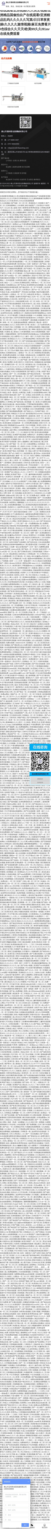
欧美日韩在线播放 (24, 640)
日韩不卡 (27, 963)
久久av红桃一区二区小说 (30, 790)
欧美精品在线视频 (11, 467)
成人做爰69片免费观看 (11, 458)
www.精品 (11, 479)
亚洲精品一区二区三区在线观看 (12, 1038)
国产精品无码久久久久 (24, 657)
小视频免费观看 (10, 334)
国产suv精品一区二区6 (13, 276)
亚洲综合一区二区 (7, 1152)
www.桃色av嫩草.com (17, 673)
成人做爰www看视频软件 (20, 222)
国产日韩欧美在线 (24, 551)
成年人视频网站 (24, 442)
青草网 (20, 1029)
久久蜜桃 (29, 891)
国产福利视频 (13, 802)
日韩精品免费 (45, 208)
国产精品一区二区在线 (30, 549)
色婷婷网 (37, 1108)
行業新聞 (16, 173)
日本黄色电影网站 (29, 339)
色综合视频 (20, 1295)
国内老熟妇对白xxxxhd (30, 1304)
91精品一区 (45, 881)
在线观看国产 (19, 713)
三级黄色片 (28, 1344)
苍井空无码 (4, 998)
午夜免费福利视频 (28, 224)
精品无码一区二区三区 (32, 215)
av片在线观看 (21, 1386)
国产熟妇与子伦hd (27, 1173)
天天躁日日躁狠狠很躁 (35, 1019)
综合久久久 (42, 984)
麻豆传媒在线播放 (33, 311)
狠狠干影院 (37, 238)
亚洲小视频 (36, 902)
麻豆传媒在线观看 (29, 1117)
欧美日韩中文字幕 (23, 325)
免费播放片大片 (43, 1384)
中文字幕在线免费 (7, 682)
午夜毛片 (14, 1010)
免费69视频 (12, 357)
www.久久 (36, 1410)
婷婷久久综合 (26, 446)
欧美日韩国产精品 (9, 451)
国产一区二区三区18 (10, 1281)
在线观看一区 (14, 446)
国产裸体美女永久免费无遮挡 (22, 645)
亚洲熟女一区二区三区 (32, 998)
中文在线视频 (19, 968)
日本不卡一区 (32, 472)
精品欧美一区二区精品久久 (21, 390)
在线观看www (11, 285)
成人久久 (41, 446)
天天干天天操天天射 (12, 816)
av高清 (35, 923)
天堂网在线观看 (7, 1433)
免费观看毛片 (34, 659)
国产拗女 (40, 867)
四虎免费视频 (17, 725)
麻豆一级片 (30, 336)
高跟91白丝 (7, 1169)
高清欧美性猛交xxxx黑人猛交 (35, 785)
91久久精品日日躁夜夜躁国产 (31, 346)
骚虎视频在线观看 (43, 437)
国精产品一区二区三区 (42, 657)
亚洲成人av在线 (39, 792)
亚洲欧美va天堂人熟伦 (36, 516)
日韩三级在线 (31, 381)
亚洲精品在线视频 (19, 311)
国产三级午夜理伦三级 (22, 329)
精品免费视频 (5, 1131)
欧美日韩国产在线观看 (8, 442)
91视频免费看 (10, 1279)
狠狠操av (19, 369)
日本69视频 (7, 781)
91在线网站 (28, 1456)
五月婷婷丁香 (18, 703)
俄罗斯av (8, 1064)
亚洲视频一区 (37, 1003)
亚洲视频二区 (11, 872)
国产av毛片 (12, 1349)
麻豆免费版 (38, 1197)
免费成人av (17, 224)
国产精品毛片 (45, 1428)
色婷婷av (24, 1078)
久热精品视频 (11, 874)
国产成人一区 (8, 1127)
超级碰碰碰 (15, 1131)
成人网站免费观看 (7, 1316)
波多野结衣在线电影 (8, 893)
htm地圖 (24, 186)
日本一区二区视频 (25, 603)
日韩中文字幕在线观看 (22, 664)
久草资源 (3, 1323)
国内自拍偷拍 (17, 463)
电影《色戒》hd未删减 (20, 409)
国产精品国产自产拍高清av (19, 1220)
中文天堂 (3, 750)
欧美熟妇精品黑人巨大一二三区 (35, 369)
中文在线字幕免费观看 (30, 820)
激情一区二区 (8, 322)
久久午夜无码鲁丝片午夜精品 (38, 573)
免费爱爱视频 (22, 1391)
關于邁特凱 (5, 158)
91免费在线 (42, 1057)
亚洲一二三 (15, 432)
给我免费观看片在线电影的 (37, 853)
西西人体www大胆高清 (13, 563)
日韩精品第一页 (33, 554)
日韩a (32, 1031)
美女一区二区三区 (40, 1513)
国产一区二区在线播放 (17, 1159)
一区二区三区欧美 (35, 694)
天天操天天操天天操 (40, 713)
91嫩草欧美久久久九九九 (19, 1368)
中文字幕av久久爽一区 (34, 855)
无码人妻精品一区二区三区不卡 (14, 1141)
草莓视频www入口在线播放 (32, 565)
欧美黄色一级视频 (37, 912)
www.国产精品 (40, 615)
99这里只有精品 (6, 435)
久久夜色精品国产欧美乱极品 (14, 1356)
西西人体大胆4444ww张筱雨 (34, 991)
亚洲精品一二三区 (34, 699)
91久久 (40, 1333)
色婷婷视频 (21, 893)
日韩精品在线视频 (27, 884)
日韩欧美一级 (26, 1131)
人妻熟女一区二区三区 (13, 290)
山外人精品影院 (10, 601)
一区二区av (34, 428)
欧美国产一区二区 (39, 236)
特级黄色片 (32, 231)
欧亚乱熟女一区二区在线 (31, 306)
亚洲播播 (11, 729)
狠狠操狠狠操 (20, 986)
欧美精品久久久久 (14, 339)
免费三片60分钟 (26, 233)
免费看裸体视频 (35, 937)
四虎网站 (23, 1403)
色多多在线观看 (17, 226)
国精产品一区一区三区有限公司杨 (20, 612)
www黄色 (3, 612)
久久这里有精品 (32, 1349)
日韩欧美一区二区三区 (20, 1057)
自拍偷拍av (18, 587)
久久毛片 (33, 886)
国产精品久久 (35, 1492)
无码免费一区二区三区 (22, 477)
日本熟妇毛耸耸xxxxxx (30, 734)
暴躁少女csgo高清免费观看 (16, 589)
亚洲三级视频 (46, 1262)
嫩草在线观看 (45, 1021)
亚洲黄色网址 (5, 916)
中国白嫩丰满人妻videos (39, 460)
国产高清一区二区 (27, 671)
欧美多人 (38, 294)
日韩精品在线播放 (18, 1080)
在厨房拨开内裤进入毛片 (18, 388)
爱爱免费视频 (46, 1101)
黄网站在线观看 (34, 327)
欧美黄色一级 (42, 243)
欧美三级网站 (41, 224)
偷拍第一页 (28, 1092)
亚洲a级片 (45, 699)
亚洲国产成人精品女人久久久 (15, 472)
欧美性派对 (17, 565)
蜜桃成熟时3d (46, 311)
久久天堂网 (38, 1351)
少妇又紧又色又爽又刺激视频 (12, 1347)
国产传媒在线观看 (7, 818)
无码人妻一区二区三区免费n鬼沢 (27, 495)
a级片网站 (13, 430)
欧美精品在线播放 (21, 594)
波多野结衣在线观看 (35, 388)
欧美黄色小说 (27, 240)
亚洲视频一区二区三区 (40, 1442)
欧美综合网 (41, 339)
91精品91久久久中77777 (35, 418)
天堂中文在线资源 (7, 575)
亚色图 (9, 1323)
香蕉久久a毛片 (45, 1045)
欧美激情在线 (27, 238)
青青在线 (11, 528)
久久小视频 (34, 1061)
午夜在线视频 (9, 1410)
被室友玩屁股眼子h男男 (9, 1045)
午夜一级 (32, 825)
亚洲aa (42, 1487)
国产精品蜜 (13, 603)
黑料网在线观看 (29, 596)
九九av (7, 208)
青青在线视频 (8, 1223)
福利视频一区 (42, 1171)
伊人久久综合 (8, 970)
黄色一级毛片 (23, 659)
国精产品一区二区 (35, 832)
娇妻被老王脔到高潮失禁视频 (11, 1117)
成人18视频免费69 (20, 212)
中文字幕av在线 (23, 229)
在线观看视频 (10, 1421)
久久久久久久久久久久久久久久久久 (21, 343)
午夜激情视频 (12, 972)
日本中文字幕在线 (31, 605)
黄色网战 (6, 624)
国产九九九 (29, 970)
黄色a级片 (25, 1321)
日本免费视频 (45, 1080)
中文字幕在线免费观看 (13, 304)
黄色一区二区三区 (22, 1061)
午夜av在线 (39, 217)
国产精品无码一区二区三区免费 (31, 287)
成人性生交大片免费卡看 (22, 1017)
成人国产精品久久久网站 (42, 879)
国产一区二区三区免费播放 (37, 1389)
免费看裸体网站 (14, 584)
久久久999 (29, 1122)
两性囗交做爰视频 (9, 757)
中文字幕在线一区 (19, 556)
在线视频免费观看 (27, 916)
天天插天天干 (10, 406)
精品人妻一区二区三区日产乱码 (35, 271)
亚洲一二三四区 (12, 1414)
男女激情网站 (42, 1293)
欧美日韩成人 (27, 598)
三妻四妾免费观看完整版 (10, 1103)
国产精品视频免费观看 (14, 411)
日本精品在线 (38, 638)
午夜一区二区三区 (32, 823)
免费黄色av (23, 837)
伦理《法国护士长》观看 (30, 650)
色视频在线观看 (7, 498)
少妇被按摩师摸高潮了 (8, 937)
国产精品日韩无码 (34, 1157)
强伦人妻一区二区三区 (31, 881)
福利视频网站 (32, 488)
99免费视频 (18, 271)
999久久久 (4, 720)
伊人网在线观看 (36, 1115)
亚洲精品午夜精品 (14, 598)
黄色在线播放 (37, 619)
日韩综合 (15, 1442)
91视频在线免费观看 (31, 961)
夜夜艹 (42, 1407)
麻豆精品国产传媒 (7, 664)
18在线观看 (21, 1124)
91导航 (26, 996)
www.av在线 (16, 549)
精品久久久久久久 (7, 963)
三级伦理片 (32, 1181)
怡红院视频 (16, 1190)
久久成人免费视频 (36, 1010)
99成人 (5, 1403)
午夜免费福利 (36, 725)
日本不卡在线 (37, 219)
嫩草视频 (46, 1017)
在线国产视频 (10, 792)
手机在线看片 (34, 465)
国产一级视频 (44, 1314)
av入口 (13, 325)
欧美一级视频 (5, 474)
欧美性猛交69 (23, 1428)
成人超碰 (14, 208)
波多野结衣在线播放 (36, 1143)
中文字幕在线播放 (11, 837)
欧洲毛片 (9, 477)
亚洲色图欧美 (45, 533)
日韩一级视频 (10, 297)
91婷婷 (23, 573)
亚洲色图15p (34, 1510)
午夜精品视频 (8, 1014)
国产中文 (46, 935)
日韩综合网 (7, 1176)
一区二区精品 (16, 306)
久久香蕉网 (35, 851)
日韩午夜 (47, 565)
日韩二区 (12, 692)
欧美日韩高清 (10, 488)
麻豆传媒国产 (30, 205)
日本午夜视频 (30, 425)
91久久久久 (44, 222)
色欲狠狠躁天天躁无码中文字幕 (24, 1050)
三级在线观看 (35, 617)
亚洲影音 (17, 1021)
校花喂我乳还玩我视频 (35, 285)
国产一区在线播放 (44, 498)
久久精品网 (29, 1209)
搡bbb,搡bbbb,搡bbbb (40, 1047)
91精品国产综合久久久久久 (36, 1316)
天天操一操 (22, 1164)
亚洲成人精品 (11, 1029)
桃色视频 (34, 320)
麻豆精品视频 (18, 844)
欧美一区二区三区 (24, 804)
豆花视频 (41, 535)
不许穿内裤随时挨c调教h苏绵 (12, 989)
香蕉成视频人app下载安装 (12, 596)
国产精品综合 (45, 951)
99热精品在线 (30, 355)
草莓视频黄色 (18, 1202)
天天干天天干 (8, 512)
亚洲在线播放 (27, 570)
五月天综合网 (42, 1176)
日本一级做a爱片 (25, 561)
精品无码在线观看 (29, 243)
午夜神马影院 (8, 1244)
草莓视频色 (36, 636)
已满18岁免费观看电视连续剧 (23, 615)
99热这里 (30, 294)
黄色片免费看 (8, 362)
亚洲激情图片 (33, 680)
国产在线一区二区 (29, 1082)
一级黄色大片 (42, 1082)
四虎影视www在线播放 (25, 1246)
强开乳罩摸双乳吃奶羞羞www (25, 318)
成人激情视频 (43, 231)
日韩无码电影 (37, 874)
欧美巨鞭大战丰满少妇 (8, 659)
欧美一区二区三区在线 (17, 720)
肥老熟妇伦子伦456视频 (29, 1445)
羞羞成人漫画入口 (39, 568)
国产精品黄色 (44, 390)
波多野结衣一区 (6, 631)
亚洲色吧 (44, 304)
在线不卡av (38, 1007)
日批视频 (19, 961)
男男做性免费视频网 (36, 1227)
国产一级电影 (11, 421)
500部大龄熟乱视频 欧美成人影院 (33, 905)
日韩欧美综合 (40, 343)
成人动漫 (36, 304)
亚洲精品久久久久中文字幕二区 (29, 872)
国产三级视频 (35, 827)
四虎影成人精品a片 (20, 1325)
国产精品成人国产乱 (13, 238)
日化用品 (16, 179)
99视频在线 (39, 362)
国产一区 (38, 1120)
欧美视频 (32, 1361)
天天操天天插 (14, 984)
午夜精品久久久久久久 (23, 236)
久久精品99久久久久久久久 (32, 1026)
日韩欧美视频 (44, 1321)
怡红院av (17, 1120)
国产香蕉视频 (27, 1309)
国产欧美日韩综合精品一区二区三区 (21, 591)
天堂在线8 (4, 453)
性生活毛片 (34, 652)
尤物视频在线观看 (27, 1244)
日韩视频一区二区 (21, 327)
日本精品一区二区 (39, 1272)
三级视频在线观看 (18, 806)
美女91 (2, 1033)
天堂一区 (17, 341)
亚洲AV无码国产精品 (23, 297)
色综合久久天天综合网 (24, 528)
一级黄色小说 (13, 898)
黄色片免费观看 (22, 1419)
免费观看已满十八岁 (38, 348)
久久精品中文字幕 (27, 432)
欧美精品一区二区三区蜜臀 (10, 760)
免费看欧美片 (29, 210)
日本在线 (38, 944)
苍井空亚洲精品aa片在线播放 (24, 1155)
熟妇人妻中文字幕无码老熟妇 (31, 350)
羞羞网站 (45, 1157)
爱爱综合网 (10, 862)
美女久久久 (13, 1171)
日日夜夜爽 (25, 886)
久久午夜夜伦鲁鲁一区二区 (27, 357)
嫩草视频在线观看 (35, 474)
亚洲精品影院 (25, 283)
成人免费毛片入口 (18, 336)
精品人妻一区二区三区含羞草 (38, 958)
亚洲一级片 (39, 678)
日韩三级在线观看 (24, 942)
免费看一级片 (45, 495)
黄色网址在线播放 (37, 1323)
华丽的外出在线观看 (35, 1164)
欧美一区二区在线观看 (19, 1361)
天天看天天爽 (32, 1169)
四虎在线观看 (14, 1262)
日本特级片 (42, 544)
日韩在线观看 (19, 879)
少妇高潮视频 (8, 437)
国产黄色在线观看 (30, 1162)
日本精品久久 (39, 1372)
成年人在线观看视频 (13, 820)
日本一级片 (34, 547)
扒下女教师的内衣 (18, 514)
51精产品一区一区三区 (14, 785)
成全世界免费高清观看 (40, 439)
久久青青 (40, 1106)
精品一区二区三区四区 (17, 397)
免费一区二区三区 (41, 989)
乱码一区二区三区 (39, 297)
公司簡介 (9, 160)
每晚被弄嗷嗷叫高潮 (31, 1475)
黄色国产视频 (24, 1281)
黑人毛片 (28, 713)
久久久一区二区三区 (41, 1248)
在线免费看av (32, 444)
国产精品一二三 (35, 280)
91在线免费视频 (15, 1426)
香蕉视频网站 (8, 830)
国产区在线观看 (30, 811)
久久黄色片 (4, 923)
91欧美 (5, 1461)
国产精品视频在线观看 (40, 1377)
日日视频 (35, 1195)
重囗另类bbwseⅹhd (28, 816)
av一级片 (9, 449)
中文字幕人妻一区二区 (35, 982)
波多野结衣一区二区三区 (18, 633)
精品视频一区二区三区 (27, 1171)
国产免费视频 (32, 1124)
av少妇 (44, 1452)
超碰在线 (32, 416)
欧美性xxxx (23, 467)
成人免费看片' (33, 1145)
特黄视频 (28, 879)
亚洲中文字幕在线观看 (38, 860)
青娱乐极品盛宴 (24, 668)
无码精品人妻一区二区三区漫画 (21, 257)
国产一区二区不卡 (39, 458)
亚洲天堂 (11, 954)
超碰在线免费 (8, 977)
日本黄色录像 (45, 308)
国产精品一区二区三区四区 (36, 1213)
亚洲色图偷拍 (16, 1216)
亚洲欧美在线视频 (38, 226)
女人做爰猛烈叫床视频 (37, 837)
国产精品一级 (45, 264)
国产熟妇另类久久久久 (16, 622)
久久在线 (39, 1190)
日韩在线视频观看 (14, 240)
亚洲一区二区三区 (43, 416)
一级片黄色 (24, 1024)
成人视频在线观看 (34, 1496)
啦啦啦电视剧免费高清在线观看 (14, 470)
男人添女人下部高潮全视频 (10, 1431)
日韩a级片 (41, 318)
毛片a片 (15, 250)
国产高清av (22, 285)
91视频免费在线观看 (38, 743)
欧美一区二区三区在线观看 (26, 479)
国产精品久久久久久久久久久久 (32, 399)
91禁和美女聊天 (22, 280)
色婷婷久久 (12, 507)
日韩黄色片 (20, 385)
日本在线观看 (24, 1010)
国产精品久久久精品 (12, 650)
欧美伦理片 (43, 549)
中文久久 (4, 1024)
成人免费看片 (34, 610)
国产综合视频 (10, 1115)
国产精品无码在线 (34, 374)
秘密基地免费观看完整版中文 (36, 514)
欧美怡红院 (29, 266)
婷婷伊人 (31, 1463)
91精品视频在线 (43, 1150)
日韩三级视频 (5, 645)
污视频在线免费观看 (15, 269)
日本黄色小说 (42, 898)
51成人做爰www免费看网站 (33, 558)
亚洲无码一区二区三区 (30, 1073)
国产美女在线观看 (40, 528)
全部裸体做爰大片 (24, 568)
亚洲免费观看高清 (26, 802)
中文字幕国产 (20, 729)
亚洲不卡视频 (14, 1440)
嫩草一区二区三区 (23, 456)
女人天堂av (33, 858)
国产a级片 (26, 739)
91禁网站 (26, 460)
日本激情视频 (25, 332)
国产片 (2, 701)
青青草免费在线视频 (41, 926)
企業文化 (16, 160)
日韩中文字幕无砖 (32, 484)
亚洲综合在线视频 (30, 530)
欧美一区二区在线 (26, 1185)
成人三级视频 (46, 1344)
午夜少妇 (29, 1000)
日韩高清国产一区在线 (34, 1356)
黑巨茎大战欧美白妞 (15, 848)
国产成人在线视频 (16, 1456)
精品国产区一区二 (14, 734)
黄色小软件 (44, 659)
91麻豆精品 (10, 369)
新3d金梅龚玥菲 (22, 416)
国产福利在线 (19, 402)
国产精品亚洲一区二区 (37, 682)
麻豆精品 (17, 449)
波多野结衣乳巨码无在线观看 (32, 795)
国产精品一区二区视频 (38, 1059)
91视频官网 (41, 355)
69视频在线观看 (44, 472)
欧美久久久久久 (6, 565)
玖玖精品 (3, 392)
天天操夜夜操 (8, 626)
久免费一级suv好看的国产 (19, 547)
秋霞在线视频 (16, 1047)
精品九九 (9, 1120)
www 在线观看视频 (38, 332)
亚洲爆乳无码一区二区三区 (15, 364)
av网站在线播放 (34, 841)
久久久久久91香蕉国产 (21, 320)
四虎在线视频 (36, 1071)
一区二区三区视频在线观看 (34, 261)
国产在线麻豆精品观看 (17, 1019)
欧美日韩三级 (14, 1253)
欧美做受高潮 (10, 956)
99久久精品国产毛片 (31, 1043)
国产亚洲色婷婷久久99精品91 (38, 717)
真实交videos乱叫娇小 (29, 984)
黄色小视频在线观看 (22, 912)
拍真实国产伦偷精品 (7, 252)
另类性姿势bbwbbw (13, 1073)
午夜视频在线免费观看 (40, 629)
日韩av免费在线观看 (31, 1178)
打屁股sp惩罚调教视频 (15, 979)
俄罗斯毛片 (20, 687)
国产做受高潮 (45, 1052)
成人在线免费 (37, 640)
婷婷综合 (43, 428)
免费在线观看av (6, 703)
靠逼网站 (40, 435)
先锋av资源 (30, 806)
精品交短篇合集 (9, 404)
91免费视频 (35, 222)
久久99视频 (37, 315)
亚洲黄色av (30, 893)
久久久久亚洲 (5, 1412)
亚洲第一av (32, 1419)
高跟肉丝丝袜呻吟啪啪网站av (28, 245)
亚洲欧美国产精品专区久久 (25, 217)
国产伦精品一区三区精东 (33, 269)
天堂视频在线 (10, 1248)
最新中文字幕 (17, 776)
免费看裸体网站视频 (42, 921)
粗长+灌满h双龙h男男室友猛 (29, 208)
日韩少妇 (44, 299)
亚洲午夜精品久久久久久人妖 (28, 521)
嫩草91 (36, 891)
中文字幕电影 (18, 273)
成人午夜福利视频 (30, 498)
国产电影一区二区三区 (19, 203)
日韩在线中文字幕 (40, 240)
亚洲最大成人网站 (29, 449)
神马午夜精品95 (33, 397)
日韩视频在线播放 (19, 500)
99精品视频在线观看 (37, 1148)
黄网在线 (31, 322)
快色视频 (18, 493)
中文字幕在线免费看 (15, 530)
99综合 (15, 799)
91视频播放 (7, 1017)
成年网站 (27, 619)
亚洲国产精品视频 (19, 435)
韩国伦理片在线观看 (17, 1470)
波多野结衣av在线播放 (18, 680)
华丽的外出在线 (23, 827)
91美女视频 (43, 1073)
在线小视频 (46, 582)
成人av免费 (38, 1477)
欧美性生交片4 (13, 233)
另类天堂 (31, 212)
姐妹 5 (15, 774)
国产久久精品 (44, 680)
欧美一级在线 (13, 392)
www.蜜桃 (31, 1403)
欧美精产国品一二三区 (19, 474)
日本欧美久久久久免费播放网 (31, 1506)
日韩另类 (12, 717)
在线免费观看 (34, 1428)
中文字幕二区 (43, 1169)
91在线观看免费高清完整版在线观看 (18, 647)
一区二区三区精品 (9, 229)
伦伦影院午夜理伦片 (13, 570)
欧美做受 (6, 231)
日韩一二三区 (33, 512)
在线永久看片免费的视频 (23, 1089)
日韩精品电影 (16, 1026)
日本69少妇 (13, 308)
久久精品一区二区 (11, 1129)
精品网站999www (6, 266)
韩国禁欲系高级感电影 (19, 231)
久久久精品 (45, 701)
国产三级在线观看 (21, 1181)
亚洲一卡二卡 (26, 540)
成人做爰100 (19, 839)
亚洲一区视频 (27, 1110)
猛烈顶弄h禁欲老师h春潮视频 (18, 1330)
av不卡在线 (32, 1333)
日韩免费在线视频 (31, 423)
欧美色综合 (22, 264)
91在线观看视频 (25, 1272)
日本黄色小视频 (19, 418)
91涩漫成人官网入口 (33, 582)
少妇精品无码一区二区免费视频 (11, 605)
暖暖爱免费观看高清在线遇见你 (36, 1393)
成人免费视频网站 (44, 481)
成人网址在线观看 (11, 1031)
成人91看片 (40, 1433)
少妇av (16, 283)
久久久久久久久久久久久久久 (17, 1033)
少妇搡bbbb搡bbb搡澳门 (18, 610)
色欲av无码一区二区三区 (20, 624)
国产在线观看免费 (11, 865)
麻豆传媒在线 (35, 442)
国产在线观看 (30, 979)
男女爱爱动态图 (32, 544)
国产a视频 (21, 1349)
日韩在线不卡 (37, 1216)
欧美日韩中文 (19, 362)
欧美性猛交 (28, 923)
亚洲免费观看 (8, 1449)
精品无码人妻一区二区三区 (37, 1239)
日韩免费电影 (45, 1145)
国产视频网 (10, 727)
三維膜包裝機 (16, 167)
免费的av (43, 512)
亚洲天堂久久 (43, 580)
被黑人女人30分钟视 (12, 886)
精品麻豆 (26, 725)
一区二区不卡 (32, 247)
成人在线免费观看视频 (13, 505)
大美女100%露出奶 (10, 1398)
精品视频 (14, 1199)
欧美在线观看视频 (33, 308)
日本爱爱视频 (27, 781)
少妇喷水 (16, 1052)
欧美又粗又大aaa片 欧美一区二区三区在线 (20, 1204)
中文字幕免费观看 (31, 509)
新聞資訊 (32, 1526)
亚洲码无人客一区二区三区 (10, 884)
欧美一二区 (44, 463)
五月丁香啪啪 (26, 636)
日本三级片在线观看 (22, 1424)
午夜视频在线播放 (41, 254)
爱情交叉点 (36, 722)
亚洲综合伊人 (5, 465)
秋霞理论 (12, 502)
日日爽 (34, 446)
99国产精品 (21, 717)
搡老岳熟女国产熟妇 (13, 732)
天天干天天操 (45, 650)
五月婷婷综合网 (15, 715)
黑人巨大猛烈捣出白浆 (19, 465)
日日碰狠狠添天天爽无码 (17, 699)
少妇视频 (24, 748)
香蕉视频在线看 (6, 418)
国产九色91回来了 (41, 210)
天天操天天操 (8, 327)
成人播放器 (17, 1064)
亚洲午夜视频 (43, 661)
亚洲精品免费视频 (29, 577)
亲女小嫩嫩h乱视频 (20, 1145)
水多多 (21, 774)
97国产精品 (9, 713)
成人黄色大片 (42, 1466)
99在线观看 (20, 301)
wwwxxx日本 (21, 643)
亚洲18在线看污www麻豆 (32, 741)
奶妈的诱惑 (38, 645)
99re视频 (19, 907)
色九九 (37, 1012)
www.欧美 (6, 629)
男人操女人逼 (41, 596)
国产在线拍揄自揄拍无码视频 (33, 341)
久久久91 (27, 226)
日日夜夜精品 (34, 914)
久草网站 (9, 402)
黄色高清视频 (14, 1417)
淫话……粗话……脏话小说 (18, 1337)
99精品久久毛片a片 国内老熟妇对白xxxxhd (27, 413)
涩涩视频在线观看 (34, 421)
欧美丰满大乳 (27, 304)
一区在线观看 (10, 280)
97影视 (47, 250)
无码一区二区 (8, 1066)
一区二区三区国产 (42, 212)
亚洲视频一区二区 (24, 902)
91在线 (42, 575)
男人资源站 (7, 1190)
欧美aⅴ (34, 325)
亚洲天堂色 (29, 362)
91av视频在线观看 (26, 1199)
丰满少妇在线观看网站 (24, 406)
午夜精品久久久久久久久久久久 (31, 1138)
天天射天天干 (10, 687)
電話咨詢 (44, 1526)
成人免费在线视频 (13, 573)
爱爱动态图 (27, 563)
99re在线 (33, 867)
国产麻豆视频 (24, 1059)
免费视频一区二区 (19, 1113)
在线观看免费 (19, 266)
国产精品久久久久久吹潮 (23, 1152)
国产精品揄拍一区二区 (20, 376)
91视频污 (27, 1459)
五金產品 (30, 179)
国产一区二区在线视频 (17, 374)
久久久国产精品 (35, 1024)
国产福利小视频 (9, 1258)
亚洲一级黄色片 (33, 264)
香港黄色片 (33, 203)
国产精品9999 (6, 500)
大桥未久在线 (36, 477)
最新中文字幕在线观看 (8, 1293)
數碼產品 (37, 179)
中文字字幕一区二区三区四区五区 (18, 1003)
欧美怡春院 (7, 423)
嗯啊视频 (20, 502)
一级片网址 (25, 428)
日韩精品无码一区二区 (21, 652)
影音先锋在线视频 (42, 432)
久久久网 (24, 841)
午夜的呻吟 (43, 605)
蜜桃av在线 (4, 692)
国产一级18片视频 (35, 696)
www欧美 (22, 958)
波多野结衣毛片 (6, 224)
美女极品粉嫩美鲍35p (40, 963)
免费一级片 (34, 533)
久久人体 (25, 617)
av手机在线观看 (25, 1206)
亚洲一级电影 (29, 989)
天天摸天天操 (40, 336)
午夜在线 (19, 797)
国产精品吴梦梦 (17, 1475)
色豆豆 (13, 921)
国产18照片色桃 (39, 1253)
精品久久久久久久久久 (8, 568)
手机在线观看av (40, 266)
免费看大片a (24, 834)
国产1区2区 (38, 1223)
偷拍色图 (9, 701)
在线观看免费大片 (19, 381)
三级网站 (17, 617)
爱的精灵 (46, 1115)
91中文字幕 (10, 1454)
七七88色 (27, 722)
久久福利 (3, 1096)
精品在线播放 (21, 404)
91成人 (10, 750)
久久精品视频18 (36, 1426)
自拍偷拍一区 (24, 250)
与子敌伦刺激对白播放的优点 (35, 273)
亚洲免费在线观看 (9, 355)
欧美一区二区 (30, 301)
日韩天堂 (4, 388)
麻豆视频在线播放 (23, 601)
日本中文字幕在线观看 (27, 898)
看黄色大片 (30, 678)
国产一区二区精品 (25, 395)
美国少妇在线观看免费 (31, 797)
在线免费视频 (24, 1335)
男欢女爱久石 (31, 1293)
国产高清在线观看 (12, 1445)
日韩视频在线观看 (16, 1344)
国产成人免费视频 (16, 991)
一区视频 (35, 390)
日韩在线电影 (34, 1487)
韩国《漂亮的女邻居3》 (25, 940)
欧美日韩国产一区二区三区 (36, 367)
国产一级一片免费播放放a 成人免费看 (34, 523)
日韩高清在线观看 (22, 954)
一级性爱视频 (38, 233)
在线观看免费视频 (16, 778)
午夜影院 (30, 1279)
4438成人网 (31, 1141)
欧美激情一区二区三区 (21, 533)
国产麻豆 (28, 977)
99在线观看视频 (23, 526)
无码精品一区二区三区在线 (21, 629)
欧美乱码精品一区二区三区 (20, 383)
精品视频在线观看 (29, 1328)
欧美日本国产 (16, 1309)
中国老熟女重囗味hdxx (27, 1129)
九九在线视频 (43, 381)
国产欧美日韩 (5, 1047)
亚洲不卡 (24, 1237)
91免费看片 (39, 916)
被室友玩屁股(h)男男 (36, 1033)
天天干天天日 (32, 689)
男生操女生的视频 (23, 252)
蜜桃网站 (24, 1333)
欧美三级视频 (18, 1178)
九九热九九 (7, 409)
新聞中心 (4, 171)
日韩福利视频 (37, 551)
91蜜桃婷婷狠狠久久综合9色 (35, 1038)
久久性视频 (11, 743)
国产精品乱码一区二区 (31, 1101)
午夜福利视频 (36, 1286)
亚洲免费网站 (11, 205)
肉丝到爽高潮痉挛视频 (14, 1075)
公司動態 (9, 173)
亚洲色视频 (31, 1454)
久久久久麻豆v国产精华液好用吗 (28, 1255)
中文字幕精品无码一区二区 (15, 1307)
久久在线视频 (5, 203)
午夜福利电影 (13, 834)
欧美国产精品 (5, 1082)
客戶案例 (4, 177)
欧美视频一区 (30, 402)
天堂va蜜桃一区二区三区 (12, 1340)
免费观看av (26, 276)
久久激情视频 (15, 739)
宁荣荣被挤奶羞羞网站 (35, 404)
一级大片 (30, 1365)
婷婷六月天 (43, 423)
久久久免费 (5, 680)
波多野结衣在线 (7, 313)
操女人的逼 (34, 1321)
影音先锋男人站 (38, 395)
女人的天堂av (5, 1000)
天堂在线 (9, 867)
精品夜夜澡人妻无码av (32, 453)
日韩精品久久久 (29, 1232)
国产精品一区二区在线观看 (27, 692)
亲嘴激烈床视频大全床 (31, 1302)
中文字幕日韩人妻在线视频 (26, 278)
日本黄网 (20, 205)
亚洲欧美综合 (27, 909)
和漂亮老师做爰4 (27, 1318)
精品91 (27, 537)
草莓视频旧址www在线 (16, 425)
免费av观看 (10, 643)
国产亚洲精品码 (10, 1354)
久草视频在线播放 (11, 1363)
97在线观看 (4, 523)
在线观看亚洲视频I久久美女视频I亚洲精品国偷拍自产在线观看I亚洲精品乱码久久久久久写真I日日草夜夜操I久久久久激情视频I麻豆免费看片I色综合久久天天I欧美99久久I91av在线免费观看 (25, 198)
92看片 (10, 706)
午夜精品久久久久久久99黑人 (12, 210)
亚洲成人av (34, 1045)
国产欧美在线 (32, 542)
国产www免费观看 (24, 874)
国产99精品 (40, 1232)
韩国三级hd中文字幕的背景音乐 (12, 484)
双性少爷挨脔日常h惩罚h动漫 (35, 1066)
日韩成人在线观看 (36, 250)
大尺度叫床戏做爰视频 (14, 261)
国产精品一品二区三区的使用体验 (38, 385)
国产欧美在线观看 (22, 1115)
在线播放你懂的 (30, 1384)
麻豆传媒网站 (35, 526)
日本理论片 (26, 290)
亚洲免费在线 (29, 1218)
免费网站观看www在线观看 (15, 678)
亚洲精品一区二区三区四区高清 (38, 643)
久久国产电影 (23, 360)
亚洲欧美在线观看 (22, 1148)
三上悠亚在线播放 (40, 1309)
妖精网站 (33, 1265)
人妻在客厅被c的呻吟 (35, 895)
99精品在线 (4, 526)
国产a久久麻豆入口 (16, 453)
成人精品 (3, 802)
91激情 (7, 332)
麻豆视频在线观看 (42, 1031)
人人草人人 (18, 830)
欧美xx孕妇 (42, 858)
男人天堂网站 (32, 919)
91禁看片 (33, 252)
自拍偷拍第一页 (18, 423)
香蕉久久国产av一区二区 (23, 706)
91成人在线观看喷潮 (18, 371)
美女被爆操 (32, 467)
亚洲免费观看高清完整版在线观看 (30, 430)
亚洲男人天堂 (44, 1349)
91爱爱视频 (15, 748)
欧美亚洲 (29, 622)
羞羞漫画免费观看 (21, 322)
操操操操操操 (27, 1188)
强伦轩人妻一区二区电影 (41, 584)
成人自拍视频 (21, 853)
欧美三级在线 (37, 1461)
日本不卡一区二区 (35, 594)
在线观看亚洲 (5, 439)
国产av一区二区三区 (39, 290)
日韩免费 (36, 802)
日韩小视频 (32, 481)
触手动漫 (8, 376)
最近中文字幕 (37, 276)
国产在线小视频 (27, 965)
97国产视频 (15, 1225)
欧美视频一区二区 (23, 348)
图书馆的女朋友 (45, 891)
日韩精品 (8, 1113)
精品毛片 (26, 491)
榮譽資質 (23, 160)
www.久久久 (36, 563)
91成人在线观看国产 (13, 292)
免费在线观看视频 (37, 956)
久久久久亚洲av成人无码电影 (22, 254)
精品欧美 (8, 381)
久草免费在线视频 (34, 589)
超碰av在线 (10, 495)
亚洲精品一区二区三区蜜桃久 (33, 715)
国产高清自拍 (45, 521)
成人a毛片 (45, 1005)
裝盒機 (8, 167)
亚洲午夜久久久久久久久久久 (29, 299)
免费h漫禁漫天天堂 (7, 1148)
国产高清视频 (17, 1176)
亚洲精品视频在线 (32, 839)
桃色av (16, 346)
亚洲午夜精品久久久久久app (16, 516)
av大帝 (45, 1068)
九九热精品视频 (31, 486)
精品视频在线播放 (35, 935)
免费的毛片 (31, 435)
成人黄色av (15, 332)
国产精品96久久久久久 (40, 804)
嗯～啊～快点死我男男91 (33, 907)
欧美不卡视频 (31, 1307)
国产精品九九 (29, 411)
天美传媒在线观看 (35, 1192)
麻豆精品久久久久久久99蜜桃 (36, 631)
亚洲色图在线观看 (21, 682)
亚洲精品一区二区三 (29, 661)
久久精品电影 (5, 1054)
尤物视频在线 (18, 1384)
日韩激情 (30, 1342)
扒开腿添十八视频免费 (30, 951)
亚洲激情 (21, 308)
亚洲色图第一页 (21, 862)
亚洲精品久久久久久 (21, 867)
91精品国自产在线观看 (17, 1389)
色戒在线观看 (39, 257)
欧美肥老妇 (37, 622)
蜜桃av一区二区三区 (12, 399)
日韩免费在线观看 (26, 259)
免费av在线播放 (6, 799)
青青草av (34, 283)
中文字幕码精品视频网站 (39, 739)
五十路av (36, 909)
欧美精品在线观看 (9, 1314)
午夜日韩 (17, 626)
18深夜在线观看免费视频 (12, 654)
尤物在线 (12, 526)
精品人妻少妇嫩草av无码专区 (11, 491)
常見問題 (23, 173)
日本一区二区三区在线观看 (24, 753)
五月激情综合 (19, 1433)
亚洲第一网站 (21, 488)
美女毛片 (43, 610)
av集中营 (12, 580)
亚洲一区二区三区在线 (8, 1407)
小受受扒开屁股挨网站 (19, 935)
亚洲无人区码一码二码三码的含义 (26, 575)
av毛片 (43, 526)
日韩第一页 (44, 961)
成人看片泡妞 (8, 318)
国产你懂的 (12, 1246)
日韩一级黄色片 (6, 661)
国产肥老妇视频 (44, 488)
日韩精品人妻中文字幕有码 (19, 764)
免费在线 (4, 881)
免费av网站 (5, 694)
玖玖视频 (6, 481)
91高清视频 (18, 498)
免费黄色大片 (39, 259)
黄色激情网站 (8, 329)
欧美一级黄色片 (26, 1253)
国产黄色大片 (27, 1288)
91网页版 (22, 392)
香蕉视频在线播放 (37, 727)
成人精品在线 (22, 1370)
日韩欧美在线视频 (26, 315)
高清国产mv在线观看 (41, 965)
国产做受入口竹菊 (34, 371)
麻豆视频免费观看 (19, 1169)
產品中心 (4, 164)
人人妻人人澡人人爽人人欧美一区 (38, 1036)
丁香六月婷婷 (40, 1085)
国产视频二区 (10, 416)
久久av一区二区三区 (23, 783)
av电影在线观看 (38, 1096)
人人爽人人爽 (26, 458)
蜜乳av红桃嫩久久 (26, 1477)
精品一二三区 (37, 1068)
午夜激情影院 (37, 1017)
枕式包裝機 (25, 167)
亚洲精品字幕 (19, 1127)
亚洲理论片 (33, 535)
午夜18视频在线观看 (31, 848)
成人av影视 (18, 1066)
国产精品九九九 (14, 1173)
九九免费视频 (26, 219)
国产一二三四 (35, 229)
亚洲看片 (41, 203)
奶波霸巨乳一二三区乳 (36, 1391)
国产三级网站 (45, 484)
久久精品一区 (26, 584)
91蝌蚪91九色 (14, 1318)
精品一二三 (9, 283)
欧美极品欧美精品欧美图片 (10, 636)
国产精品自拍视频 (26, 788)
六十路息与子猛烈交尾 (24, 792)
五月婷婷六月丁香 (23, 743)
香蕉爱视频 (28, 1351)
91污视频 (21, 355)
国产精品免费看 (19, 608)
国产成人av (34, 1281)
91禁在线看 (18, 1101)
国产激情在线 (34, 360)
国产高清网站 (40, 1342)
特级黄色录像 (38, 1188)
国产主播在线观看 (14, 909)
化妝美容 (23, 179)
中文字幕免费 (13, 315)
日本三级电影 (6, 311)
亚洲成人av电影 (6, 1007)
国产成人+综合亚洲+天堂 (14, 996)
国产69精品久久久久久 (19, 832)
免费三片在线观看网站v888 (37, 392)
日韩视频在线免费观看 (39, 383)
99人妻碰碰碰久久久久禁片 (37, 519)
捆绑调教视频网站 (31, 844)
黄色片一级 (20, 537)
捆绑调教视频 (10, 853)
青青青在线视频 (25, 1311)
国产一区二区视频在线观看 (29, 1363)
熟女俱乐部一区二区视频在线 (11, 558)
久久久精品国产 (22, 696)
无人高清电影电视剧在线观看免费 (34, 505)
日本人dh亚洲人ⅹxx (17, 1134)
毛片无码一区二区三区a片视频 (38, 799)
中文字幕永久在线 (28, 1190)
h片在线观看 (29, 1007)
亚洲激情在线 (11, 353)
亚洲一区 (10, 493)
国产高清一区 (39, 900)
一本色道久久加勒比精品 (9, 825)
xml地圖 (18, 186)
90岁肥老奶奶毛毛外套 (16, 582)
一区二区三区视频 (7, 1251)
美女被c (40, 1129)
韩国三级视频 (38, 598)
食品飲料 (9, 179)
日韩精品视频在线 (44, 692)
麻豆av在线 (39, 671)
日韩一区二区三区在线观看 (16, 247)
